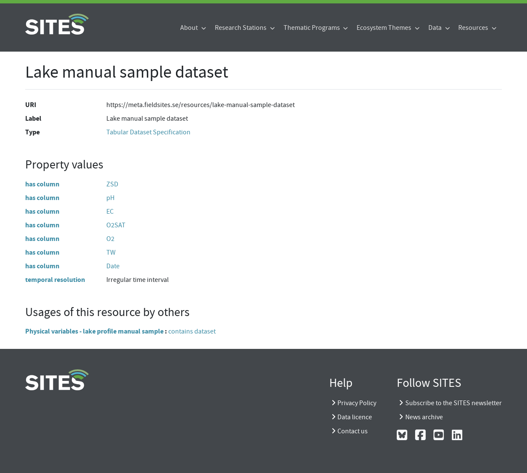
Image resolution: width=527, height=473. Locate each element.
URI (30, 104)
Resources (473, 27)
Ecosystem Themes (385, 27)
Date (113, 266)
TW (111, 252)
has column (42, 184)
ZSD (112, 184)
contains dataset (192, 331)
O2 (110, 239)
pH (110, 198)
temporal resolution (55, 279)
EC (110, 211)
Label (33, 118)
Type (32, 132)
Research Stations (241, 27)
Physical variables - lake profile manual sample (94, 331)
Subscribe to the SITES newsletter (453, 403)
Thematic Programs (312, 27)
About (189, 27)
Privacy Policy (356, 403)
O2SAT (116, 225)
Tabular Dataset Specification (148, 132)
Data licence (354, 417)
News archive (424, 417)
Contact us (352, 431)
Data (435, 27)
